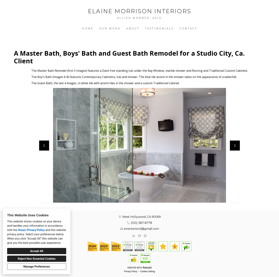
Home (87, 28)
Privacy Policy (130, 271)
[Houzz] (133, 235)
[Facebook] (139, 235)
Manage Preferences (36, 266)
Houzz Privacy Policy (31, 230)
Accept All (36, 251)
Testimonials (159, 28)
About (132, 28)
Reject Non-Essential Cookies (37, 258)
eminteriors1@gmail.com (141, 228)
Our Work (110, 28)
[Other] (145, 235)
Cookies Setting (147, 271)
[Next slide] (235, 146)
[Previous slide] (44, 146)
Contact (188, 28)
